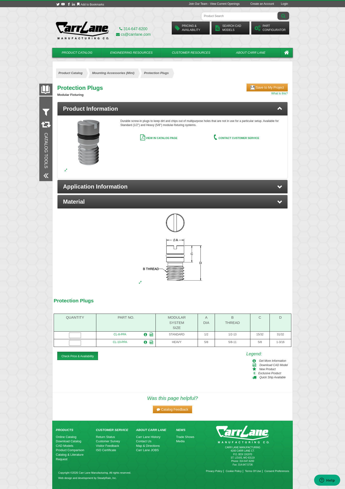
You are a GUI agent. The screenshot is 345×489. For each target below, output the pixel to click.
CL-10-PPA (120, 342)
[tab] (173, 108)
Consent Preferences (276, 471)
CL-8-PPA (120, 334)
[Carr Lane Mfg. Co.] (82, 30)
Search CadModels (228, 28)
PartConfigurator (270, 28)
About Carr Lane (250, 52)
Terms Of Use (253, 471)
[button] (173, 186)
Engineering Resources (131, 52)
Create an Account (262, 4)
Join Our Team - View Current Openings (214, 4)
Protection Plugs (74, 300)
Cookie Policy (234, 471)
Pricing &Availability (187, 28)
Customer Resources (191, 52)
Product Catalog (77, 52)
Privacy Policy (214, 471)
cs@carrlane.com (133, 34)
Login (284, 4)
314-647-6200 (133, 29)
